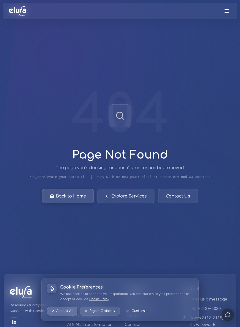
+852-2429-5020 (205, 308)
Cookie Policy (99, 299)
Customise (138, 311)
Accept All (62, 311)
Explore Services (126, 197)
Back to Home (68, 197)
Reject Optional (100, 311)
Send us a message (208, 299)
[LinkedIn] (14, 322)
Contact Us (178, 197)
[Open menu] (226, 11)
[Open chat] (227, 314)
